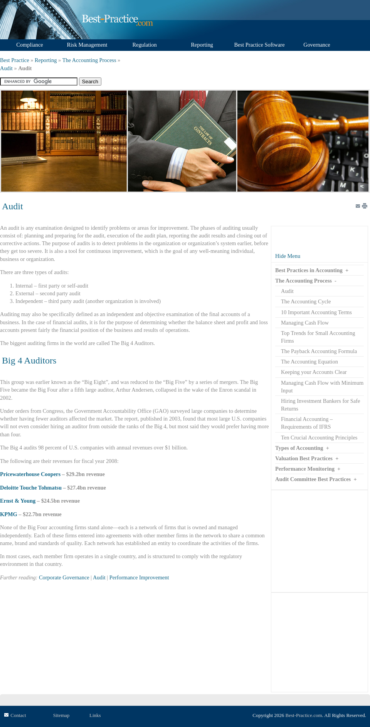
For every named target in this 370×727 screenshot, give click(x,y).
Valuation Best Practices (304, 458)
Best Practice (14, 60)
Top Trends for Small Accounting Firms (318, 337)
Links (95, 715)
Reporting (46, 60)
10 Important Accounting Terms (316, 312)
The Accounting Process (89, 60)
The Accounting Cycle (306, 301)
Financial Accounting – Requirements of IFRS (307, 423)
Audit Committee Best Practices (313, 479)
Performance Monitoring (305, 469)
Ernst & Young (17, 501)
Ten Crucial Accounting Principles (319, 437)
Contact (18, 715)
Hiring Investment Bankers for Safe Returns (320, 405)
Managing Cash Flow (305, 323)
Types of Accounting (299, 448)
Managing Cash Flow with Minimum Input (322, 387)
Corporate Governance (64, 577)
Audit (6, 68)
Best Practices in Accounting (309, 270)
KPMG (8, 514)
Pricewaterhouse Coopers (30, 474)
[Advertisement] (319, 541)
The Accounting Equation (309, 361)
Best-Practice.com (304, 715)
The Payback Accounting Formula (319, 351)
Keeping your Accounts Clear (314, 372)
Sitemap (61, 715)
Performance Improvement (139, 577)
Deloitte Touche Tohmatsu (31, 488)
